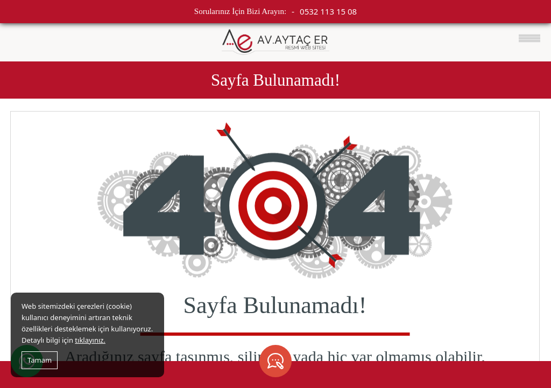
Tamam (39, 360)
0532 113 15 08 (328, 11)
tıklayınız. (90, 340)
